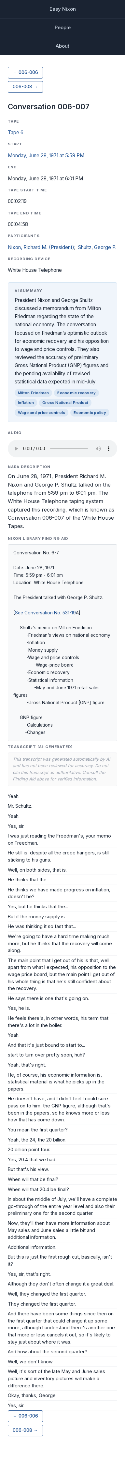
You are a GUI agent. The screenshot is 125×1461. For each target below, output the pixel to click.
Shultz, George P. (97, 247)
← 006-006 (25, 72)
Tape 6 (15, 132)
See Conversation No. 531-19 (45, 612)
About (62, 46)
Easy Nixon (62, 9)
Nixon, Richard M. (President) (41, 247)
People (63, 27)
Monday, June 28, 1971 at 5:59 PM (46, 155)
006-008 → (25, 86)
